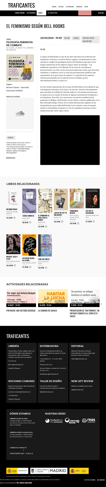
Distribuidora (70, 7)
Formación (79, 7)
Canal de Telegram (14, 368)
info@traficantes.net (17, 450)
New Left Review (82, 381)
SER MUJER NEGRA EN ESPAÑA (28, 259)
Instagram (70, 13)
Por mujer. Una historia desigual (21, 310)
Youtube (75, 13)
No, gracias (101, 480)
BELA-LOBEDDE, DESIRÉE (29, 263)
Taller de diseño (51, 381)
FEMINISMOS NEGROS (74, 212)
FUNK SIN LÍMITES (44, 259)
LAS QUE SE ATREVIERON (90, 212)
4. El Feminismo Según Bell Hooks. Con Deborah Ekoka (30, 131)
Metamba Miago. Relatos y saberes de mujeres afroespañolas (18, 151)
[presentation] (101, 304)
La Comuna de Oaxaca (47, 310)
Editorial (61, 7)
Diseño (86, 7)
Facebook (60, 13)
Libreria (54, 7)
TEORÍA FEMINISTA (28, 216)
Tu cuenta (80, 13)
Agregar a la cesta (14, 218)
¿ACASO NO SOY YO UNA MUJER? (60, 214)
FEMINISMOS (10, 158)
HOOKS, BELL (25, 218)
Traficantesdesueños (11, 131)
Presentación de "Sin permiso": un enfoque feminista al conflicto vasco (84, 313)
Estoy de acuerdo (89, 480)
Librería (13, 346)
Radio (40, 13)
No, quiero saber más (24, 483)
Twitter (65, 13)
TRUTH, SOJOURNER (74, 218)
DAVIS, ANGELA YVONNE (74, 216)
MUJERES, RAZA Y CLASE (12, 258)
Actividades (31, 13)
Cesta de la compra (87, 13)
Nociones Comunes (21, 381)
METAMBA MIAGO (11, 209)
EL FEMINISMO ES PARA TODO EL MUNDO (43, 218)
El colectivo (52, 13)
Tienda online (20, 13)
